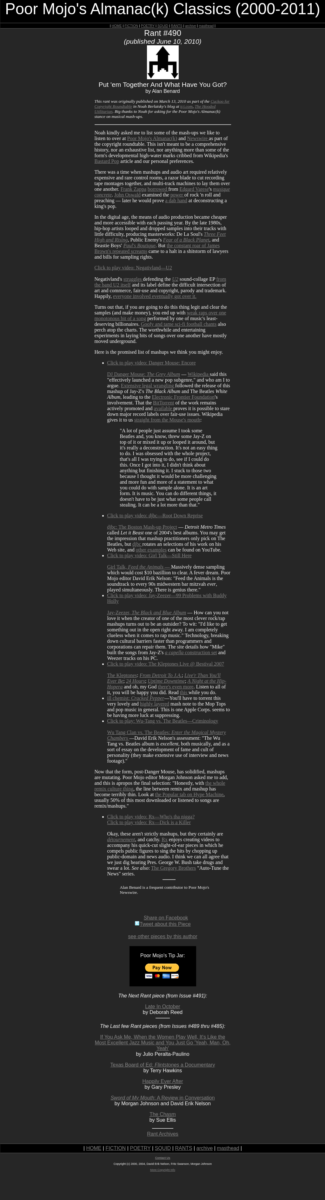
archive (190, 26)
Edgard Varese (194, 189)
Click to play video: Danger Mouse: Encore (151, 362)
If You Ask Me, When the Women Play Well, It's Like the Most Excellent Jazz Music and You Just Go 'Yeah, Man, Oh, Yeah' (163, 1042)
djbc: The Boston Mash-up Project (142, 527)
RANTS (176, 26)
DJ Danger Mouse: (143, 374)
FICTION (131, 26)
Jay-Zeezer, (146, 612)
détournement (121, 839)
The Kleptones (122, 675)
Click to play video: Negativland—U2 (133, 267)
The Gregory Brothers (173, 868)
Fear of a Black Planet (186, 239)
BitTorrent (163, 402)
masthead (206, 26)
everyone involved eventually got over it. (154, 296)
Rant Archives (162, 1134)
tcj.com (186, 106)
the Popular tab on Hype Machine (189, 794)
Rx (165, 839)
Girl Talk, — (139, 567)
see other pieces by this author (162, 936)
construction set (191, 652)
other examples (151, 549)
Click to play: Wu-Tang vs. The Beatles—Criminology (162, 721)
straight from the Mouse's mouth (167, 420)
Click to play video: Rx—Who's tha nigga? (151, 816)
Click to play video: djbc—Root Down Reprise (155, 515)
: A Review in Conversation (162, 1097)
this (184, 692)
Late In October (162, 1006)
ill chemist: (135, 698)
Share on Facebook (166, 917)
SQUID (162, 26)
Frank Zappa (133, 189)
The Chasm (162, 1114)
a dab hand (176, 200)
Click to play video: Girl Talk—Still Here (149, 555)
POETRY (148, 26)
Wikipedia (199, 374)
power (177, 194)
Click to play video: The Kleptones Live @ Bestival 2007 (165, 664)
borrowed (158, 189)
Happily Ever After (162, 1081)
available (164, 408)
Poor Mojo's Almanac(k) (152, 138)
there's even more (176, 686)
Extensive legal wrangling (148, 385)
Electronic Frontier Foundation (183, 397)
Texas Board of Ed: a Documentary (162, 1065)
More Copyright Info (162, 1169)
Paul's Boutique (139, 245)
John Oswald (127, 194)
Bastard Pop (107, 161)
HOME (117, 26)
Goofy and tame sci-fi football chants (179, 324)
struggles (133, 279)
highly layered (154, 703)
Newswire (198, 138)
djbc (137, 544)
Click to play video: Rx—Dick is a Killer (149, 822)
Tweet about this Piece (163, 924)
